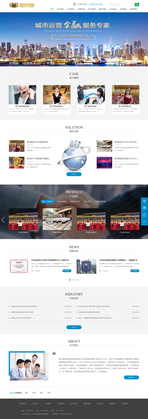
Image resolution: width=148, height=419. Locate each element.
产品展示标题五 (23, 232)
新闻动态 (81, 9)
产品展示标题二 (125, 232)
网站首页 (23, 403)
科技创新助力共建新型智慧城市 (89, 312)
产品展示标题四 (57, 232)
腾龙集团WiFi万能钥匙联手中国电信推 (39, 142)
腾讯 (49, 393)
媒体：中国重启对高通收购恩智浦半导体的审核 (94, 318)
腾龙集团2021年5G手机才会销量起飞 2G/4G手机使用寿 (127, 142)
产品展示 (71, 9)
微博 (33, 393)
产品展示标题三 (91, 232)
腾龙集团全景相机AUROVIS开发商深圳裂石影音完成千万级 (127, 159)
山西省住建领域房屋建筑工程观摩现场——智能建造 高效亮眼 (119, 260)
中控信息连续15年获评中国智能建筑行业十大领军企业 (50, 260)
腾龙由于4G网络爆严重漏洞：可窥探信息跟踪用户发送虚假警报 (39, 159)
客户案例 (92, 9)
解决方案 (102, 9)
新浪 (41, 393)
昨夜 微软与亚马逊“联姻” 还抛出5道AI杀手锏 (94, 306)
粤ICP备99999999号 (65, 414)
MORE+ (74, 174)
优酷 (26, 393)
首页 (52, 9)
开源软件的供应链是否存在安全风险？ (24, 306)
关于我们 (60, 9)
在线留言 (123, 9)
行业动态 (113, 9)
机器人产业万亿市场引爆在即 (21, 318)
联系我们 (134, 9)
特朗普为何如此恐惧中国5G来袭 (22, 312)
